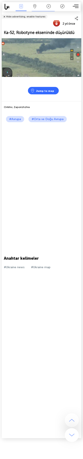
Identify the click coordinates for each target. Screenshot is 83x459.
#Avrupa (15, 119)
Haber (21, 6)
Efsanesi (62, 6)
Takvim (48, 6)
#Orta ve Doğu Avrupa (48, 119)
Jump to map (42, 90)
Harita (35, 6)
